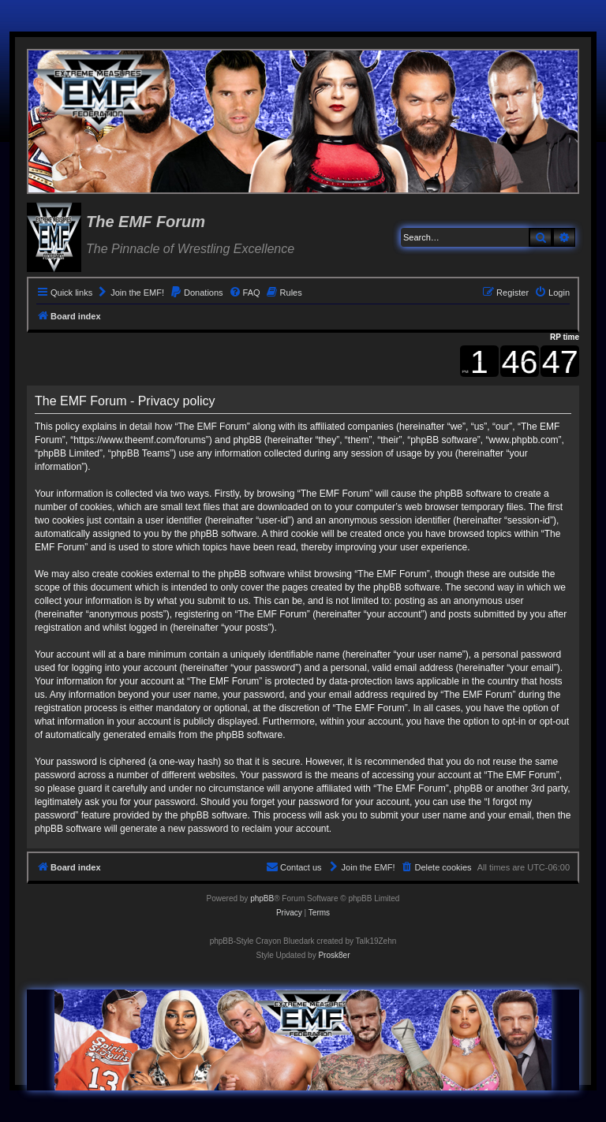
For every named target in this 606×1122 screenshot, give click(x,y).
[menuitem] (130, 292)
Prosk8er (334, 955)
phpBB (262, 898)
